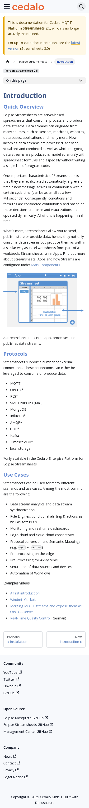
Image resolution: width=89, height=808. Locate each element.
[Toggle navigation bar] (6, 6)
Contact (11, 763)
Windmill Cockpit (23, 599)
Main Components (45, 265)
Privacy (11, 770)
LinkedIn (12, 686)
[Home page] (7, 61)
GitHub (11, 693)
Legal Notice (15, 777)
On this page (16, 80)
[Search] (81, 6)
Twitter (11, 679)
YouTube (12, 672)
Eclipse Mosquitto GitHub (25, 718)
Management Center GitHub (27, 731)
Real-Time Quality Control (30, 618)
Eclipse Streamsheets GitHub (28, 724)
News (9, 756)
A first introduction (25, 593)
